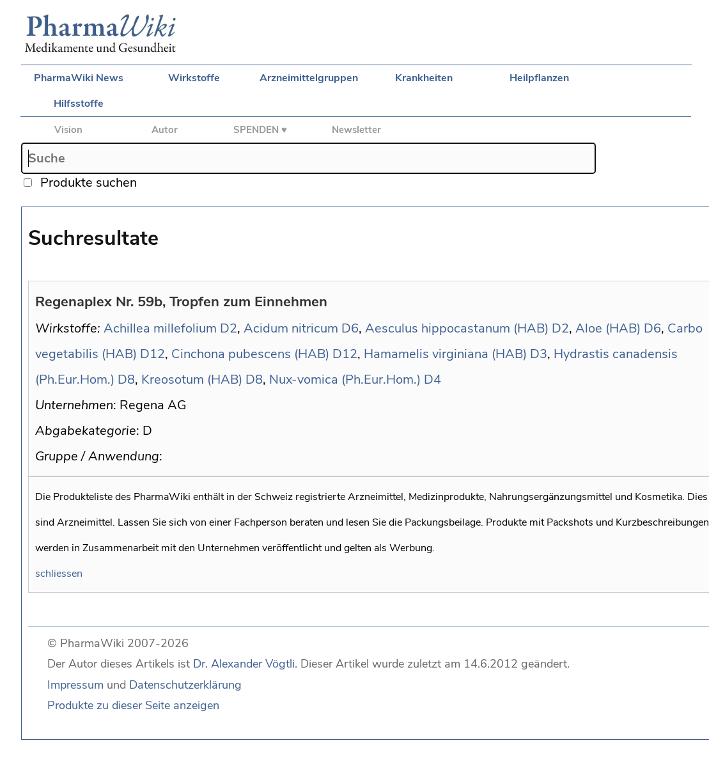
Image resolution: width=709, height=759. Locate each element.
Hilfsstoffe (79, 104)
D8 (126, 379)
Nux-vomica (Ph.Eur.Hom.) (345, 379)
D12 (152, 354)
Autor (165, 129)
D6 (350, 328)
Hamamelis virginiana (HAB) (445, 354)
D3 (538, 354)
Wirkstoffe (194, 78)
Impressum (75, 684)
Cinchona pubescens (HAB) (250, 354)
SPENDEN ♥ (260, 129)
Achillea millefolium (160, 328)
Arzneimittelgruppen (309, 78)
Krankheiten (424, 78)
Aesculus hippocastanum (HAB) (457, 328)
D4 (432, 379)
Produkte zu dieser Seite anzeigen (133, 705)
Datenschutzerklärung (185, 684)
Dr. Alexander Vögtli (244, 663)
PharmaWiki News (78, 78)
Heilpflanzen (539, 78)
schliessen (58, 574)
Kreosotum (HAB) (191, 379)
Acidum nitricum (291, 328)
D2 (228, 328)
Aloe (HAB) (608, 328)
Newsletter (356, 129)
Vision (68, 129)
